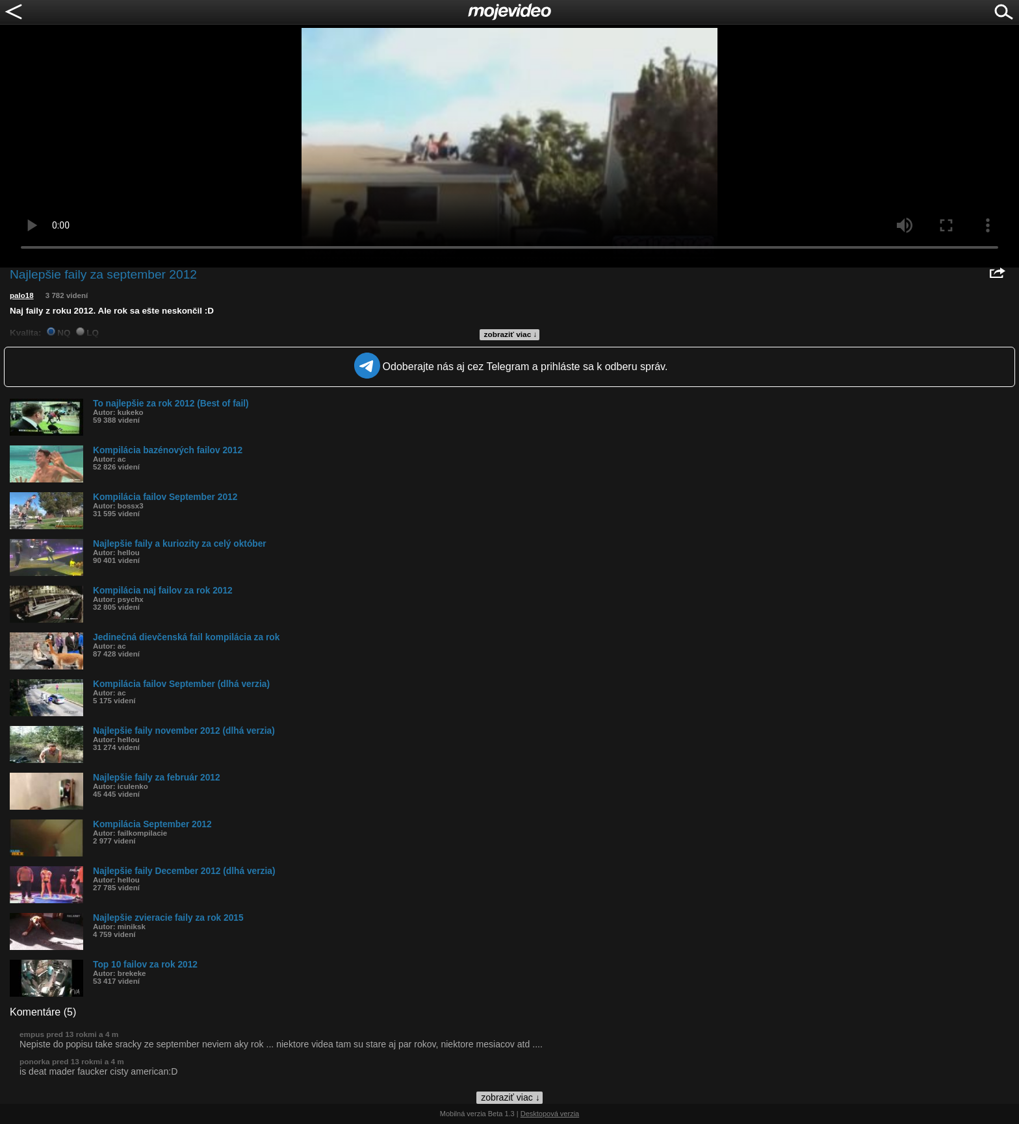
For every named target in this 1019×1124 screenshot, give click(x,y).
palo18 (22, 295)
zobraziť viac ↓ (510, 334)
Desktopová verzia (550, 1114)
